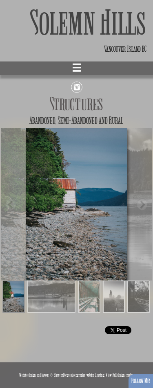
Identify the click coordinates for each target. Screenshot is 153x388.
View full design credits (119, 375)
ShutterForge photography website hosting (79, 375)
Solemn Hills (88, 23)
